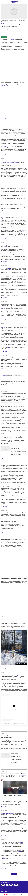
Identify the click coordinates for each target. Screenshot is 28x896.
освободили (12, 39)
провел (24, 46)
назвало (6, 146)
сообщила (3, 218)
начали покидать (21, 383)
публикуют (9, 347)
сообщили (24, 137)
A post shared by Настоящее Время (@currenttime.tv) (14, 723)
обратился (6, 246)
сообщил (9, 132)
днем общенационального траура (11, 162)
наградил (17, 675)
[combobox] (20, 123)
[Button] (4, 31)
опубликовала (6, 395)
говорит (2, 541)
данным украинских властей (8, 813)
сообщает (3, 308)
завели (24, 735)
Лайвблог (3, 23)
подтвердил (7, 202)
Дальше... (14, 874)
